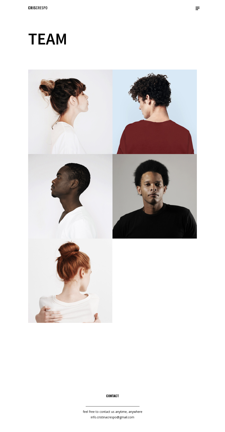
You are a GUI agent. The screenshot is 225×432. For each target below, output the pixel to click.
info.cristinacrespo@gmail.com (112, 417)
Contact (112, 395)
